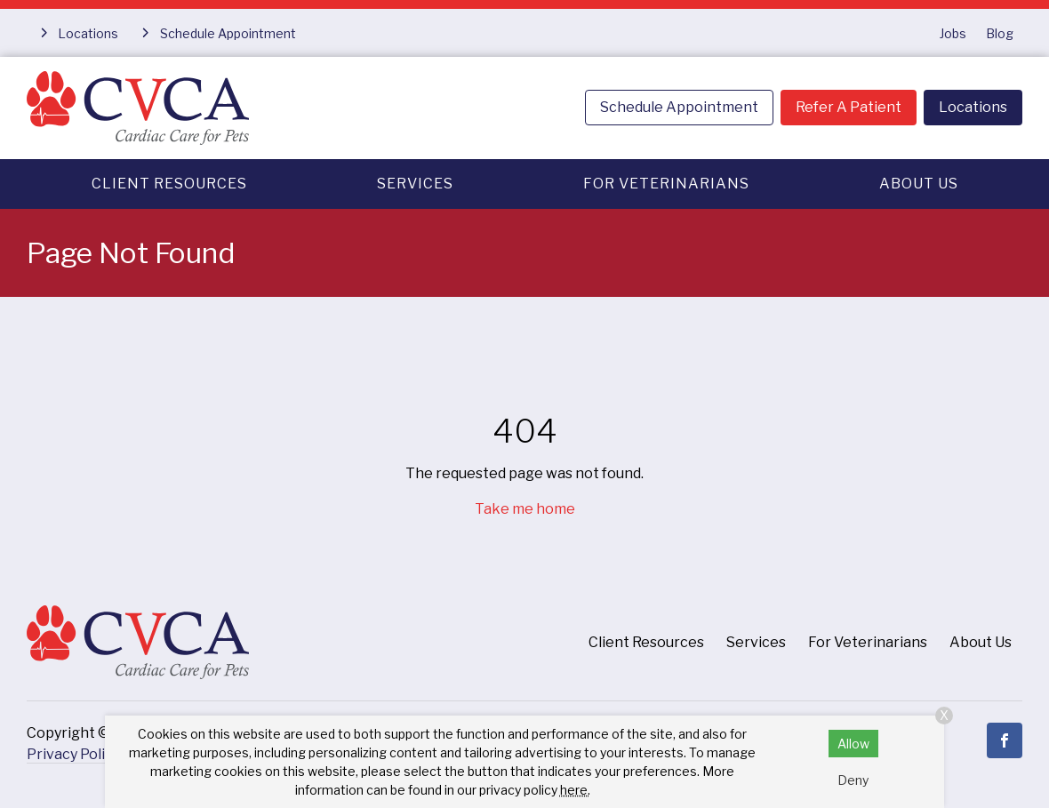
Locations (973, 107)
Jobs (953, 33)
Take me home (525, 508)
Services (415, 183)
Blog (999, 33)
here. (575, 789)
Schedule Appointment (679, 107)
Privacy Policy (73, 754)
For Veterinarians (666, 183)
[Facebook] (1004, 740)
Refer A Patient (848, 107)
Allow (853, 743)
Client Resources (169, 183)
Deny (853, 780)
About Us (918, 183)
